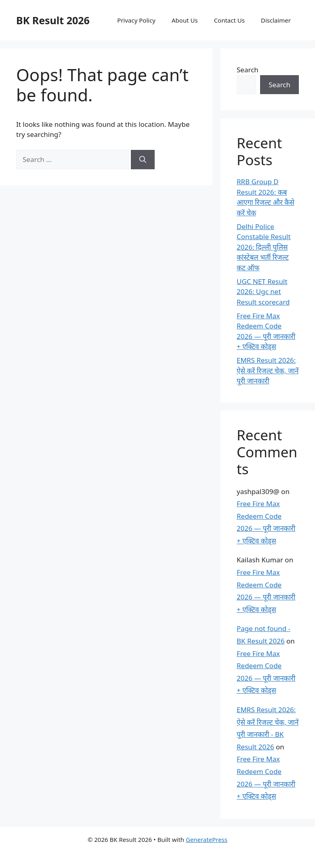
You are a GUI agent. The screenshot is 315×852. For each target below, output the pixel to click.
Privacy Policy (136, 20)
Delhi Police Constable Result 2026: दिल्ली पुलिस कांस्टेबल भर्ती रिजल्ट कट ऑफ (264, 247)
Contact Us (229, 20)
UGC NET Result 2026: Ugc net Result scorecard (263, 292)
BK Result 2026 (53, 20)
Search (247, 69)
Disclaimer (276, 20)
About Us (185, 20)
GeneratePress (206, 839)
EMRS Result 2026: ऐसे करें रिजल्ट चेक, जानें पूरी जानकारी (267, 370)
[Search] (143, 159)
